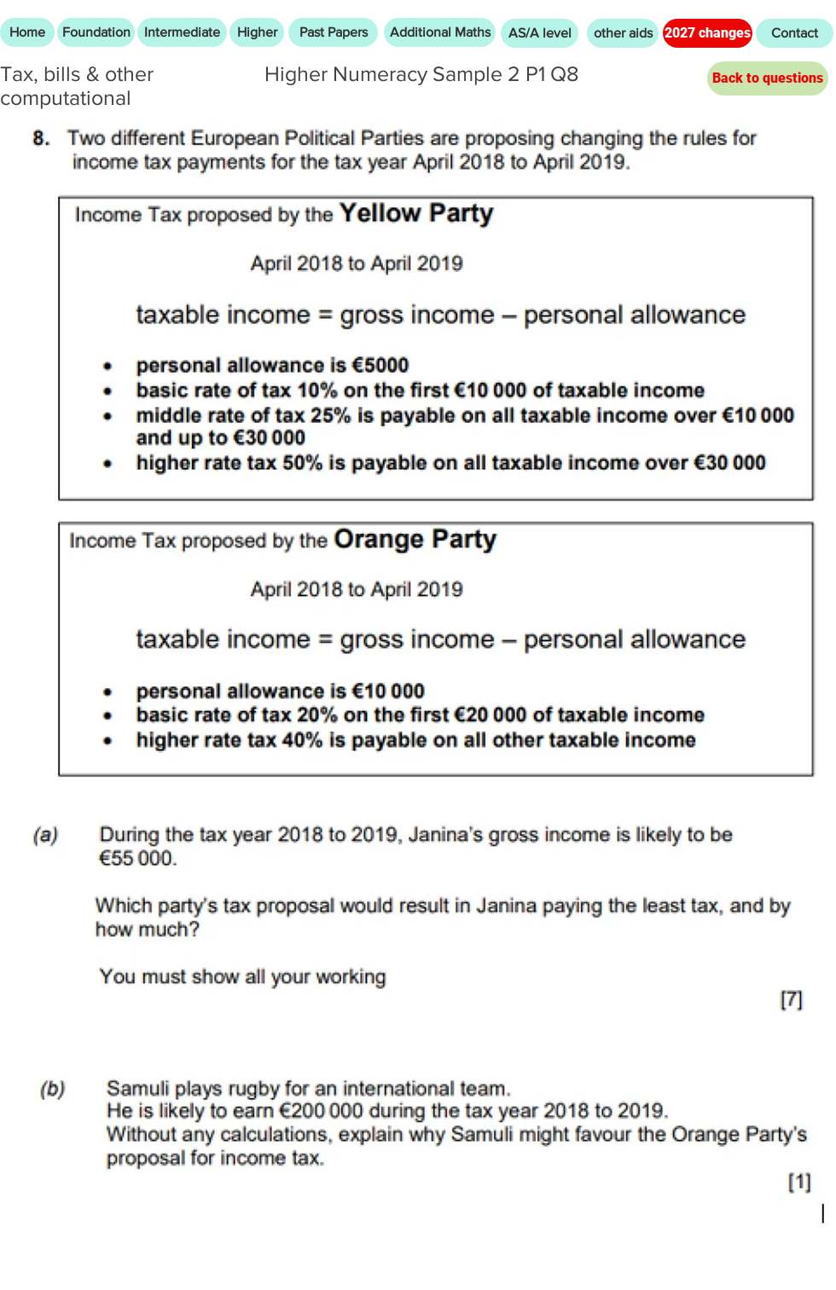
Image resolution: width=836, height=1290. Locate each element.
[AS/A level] (539, 33)
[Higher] (256, 32)
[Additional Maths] (440, 32)
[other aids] (623, 33)
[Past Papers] (333, 32)
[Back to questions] (767, 78)
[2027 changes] (707, 33)
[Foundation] (96, 32)
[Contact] (794, 33)
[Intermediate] (182, 32)
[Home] (27, 32)
